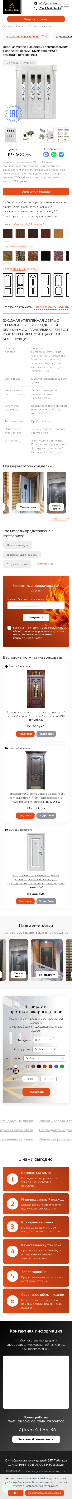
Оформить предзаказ (36, 191)
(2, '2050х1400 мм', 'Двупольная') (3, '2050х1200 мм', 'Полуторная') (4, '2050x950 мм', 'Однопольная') (45, 1049)
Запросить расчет (36, 19)
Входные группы (17, 564)
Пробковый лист (41, 421)
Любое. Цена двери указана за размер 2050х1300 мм (44, 394)
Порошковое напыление (18, 246)
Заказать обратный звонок (36, 1439)
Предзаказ (25, 733)
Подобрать (36, 1091)
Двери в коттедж (17, 545)
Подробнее (46, 733)
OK (15, 1493)
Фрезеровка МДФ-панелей (20, 268)
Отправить (36, 617)
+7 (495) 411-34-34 (47, 8)
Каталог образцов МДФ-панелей (23, 224)
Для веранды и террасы (22, 554)
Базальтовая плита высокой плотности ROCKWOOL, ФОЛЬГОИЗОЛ (49, 409)
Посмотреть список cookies (44, 1493)
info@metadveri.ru (47, 3)
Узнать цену (19, 507)
